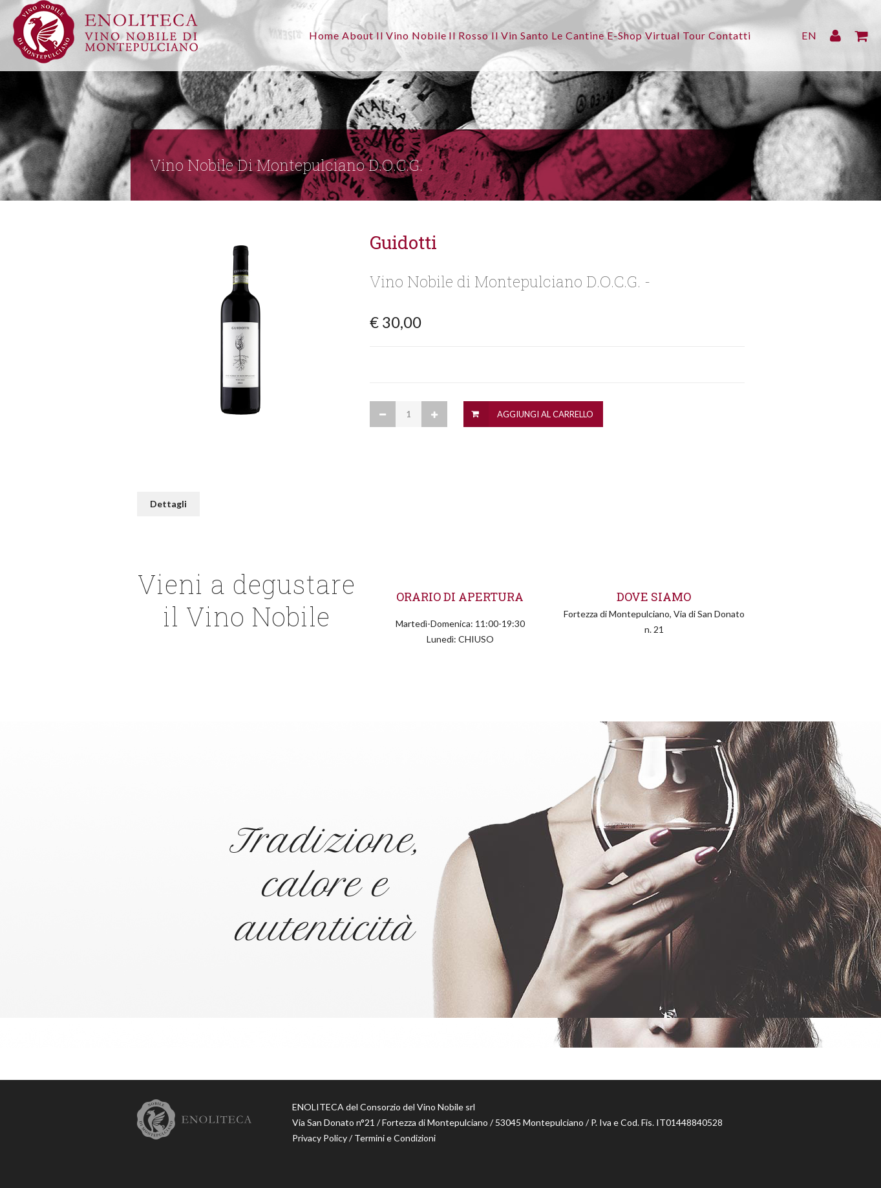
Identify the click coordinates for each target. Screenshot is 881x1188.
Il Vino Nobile (356, 35)
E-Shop (606, 35)
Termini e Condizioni (395, 1137)
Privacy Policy (319, 1137)
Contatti (729, 35)
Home (251, 35)
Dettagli (168, 503)
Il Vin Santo (484, 35)
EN (809, 35)
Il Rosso (423, 35)
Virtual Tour (666, 35)
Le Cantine (550, 35)
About (294, 35)
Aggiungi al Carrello (545, 414)
